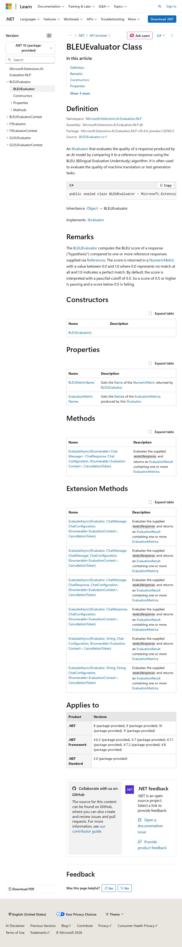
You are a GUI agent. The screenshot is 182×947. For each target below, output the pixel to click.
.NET (81, 35)
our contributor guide (88, 829)
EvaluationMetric (147, 396)
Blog (64, 925)
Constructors (79, 80)
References (96, 259)
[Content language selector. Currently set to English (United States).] (27, 914)
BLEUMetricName (81, 382)
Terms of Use (15, 932)
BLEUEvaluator (85, 247)
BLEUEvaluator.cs (91, 137)
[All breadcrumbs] (70, 35)
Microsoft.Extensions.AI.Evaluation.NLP (114, 118)
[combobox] (30, 48)
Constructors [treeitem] (22, 95)
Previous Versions (43, 925)
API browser (98, 35)
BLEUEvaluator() (79, 332)
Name (118, 382)
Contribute (85, 925)
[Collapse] (49, 35)
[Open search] (159, 6)
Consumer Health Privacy (136, 925)
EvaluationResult (161, 461)
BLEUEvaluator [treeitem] (24, 89)
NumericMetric (161, 259)
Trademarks (38, 932)
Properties (77, 86)
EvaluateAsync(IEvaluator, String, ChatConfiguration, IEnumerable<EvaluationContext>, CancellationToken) (96, 643)
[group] (121, 194)
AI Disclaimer (15, 925)
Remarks (76, 73)
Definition (77, 67)
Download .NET (162, 19)
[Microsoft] (9, 6)
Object (92, 208)
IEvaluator (80, 148)
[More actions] (172, 35)
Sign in (171, 6)
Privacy (103, 925)
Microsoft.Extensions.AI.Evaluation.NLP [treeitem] (26, 71)
